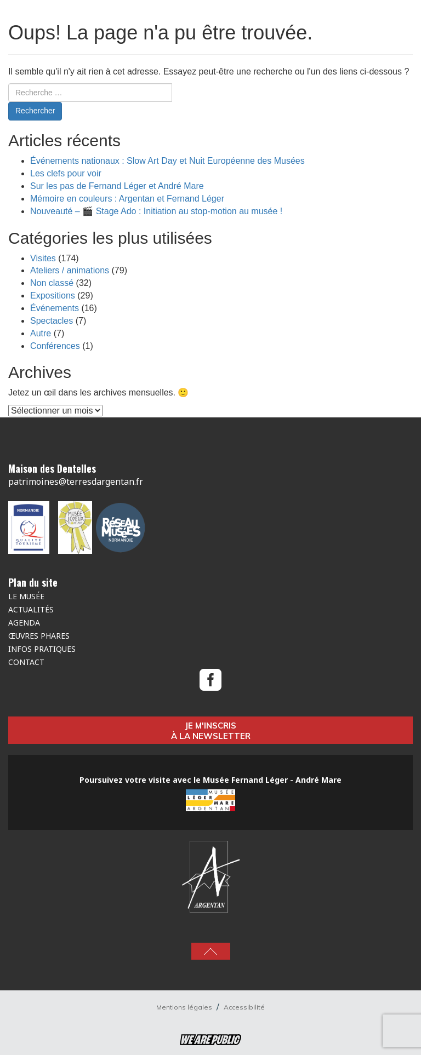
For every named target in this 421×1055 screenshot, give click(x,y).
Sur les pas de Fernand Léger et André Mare (117, 186)
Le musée (26, 596)
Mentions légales (185, 1007)
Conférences (55, 346)
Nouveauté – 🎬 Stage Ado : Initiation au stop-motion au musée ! (156, 211)
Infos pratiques (42, 649)
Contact (26, 662)
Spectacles (51, 320)
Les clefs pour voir (65, 173)
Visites (43, 258)
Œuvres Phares (39, 635)
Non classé (51, 283)
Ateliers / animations (69, 270)
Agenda (24, 622)
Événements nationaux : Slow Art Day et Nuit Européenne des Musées (167, 160)
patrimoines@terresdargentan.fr (75, 481)
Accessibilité (244, 1007)
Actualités (31, 609)
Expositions (52, 295)
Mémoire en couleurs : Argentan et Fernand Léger (127, 198)
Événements (54, 308)
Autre (40, 333)
